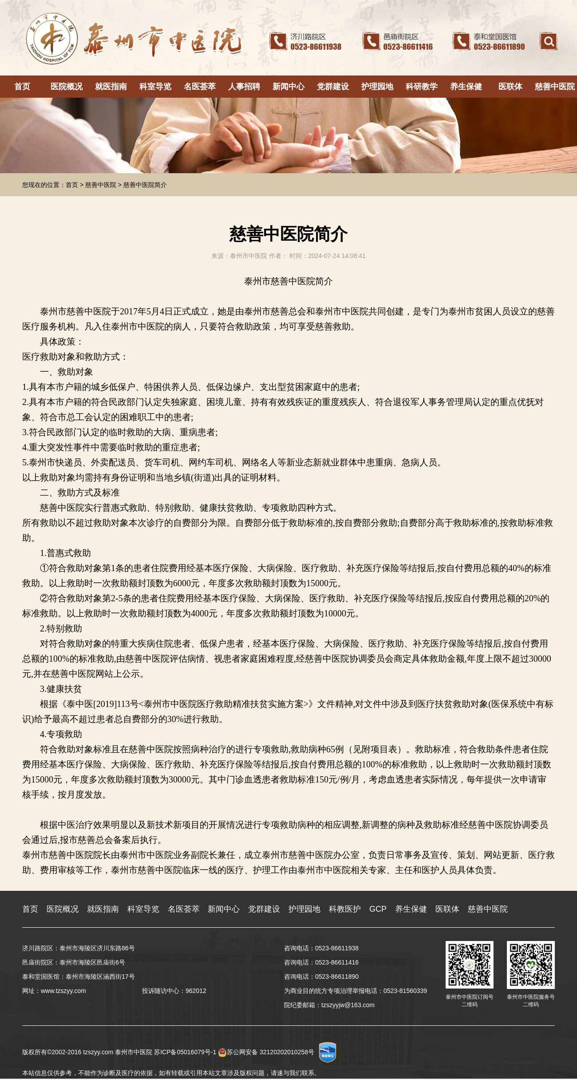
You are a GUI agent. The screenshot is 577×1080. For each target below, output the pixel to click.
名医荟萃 (200, 86)
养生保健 (466, 86)
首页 (22, 86)
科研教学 (422, 86)
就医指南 (111, 86)
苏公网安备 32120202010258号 (266, 1052)
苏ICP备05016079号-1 (185, 1052)
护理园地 (377, 86)
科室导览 (155, 86)
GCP (378, 909)
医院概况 (67, 86)
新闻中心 (288, 86)
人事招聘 (244, 86)
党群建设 (333, 86)
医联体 (510, 86)
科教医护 (345, 909)
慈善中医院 (555, 86)
